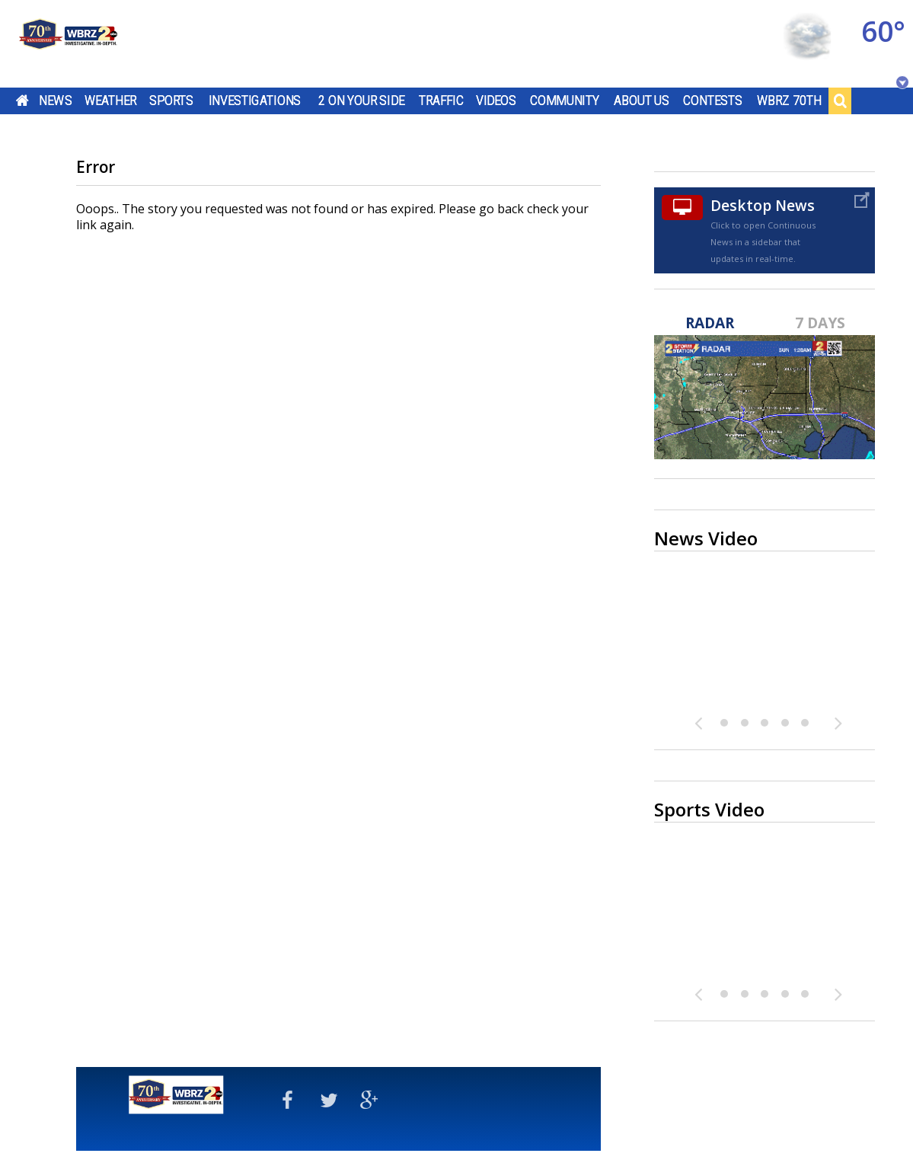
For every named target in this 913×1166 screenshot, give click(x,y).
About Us (641, 100)
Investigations (255, 100)
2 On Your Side (361, 100)
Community (564, 100)
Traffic (441, 100)
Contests (712, 100)
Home (22, 100)
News (55, 100)
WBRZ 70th (789, 100)
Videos (496, 100)
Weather (110, 100)
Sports (171, 100)
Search (840, 100)
